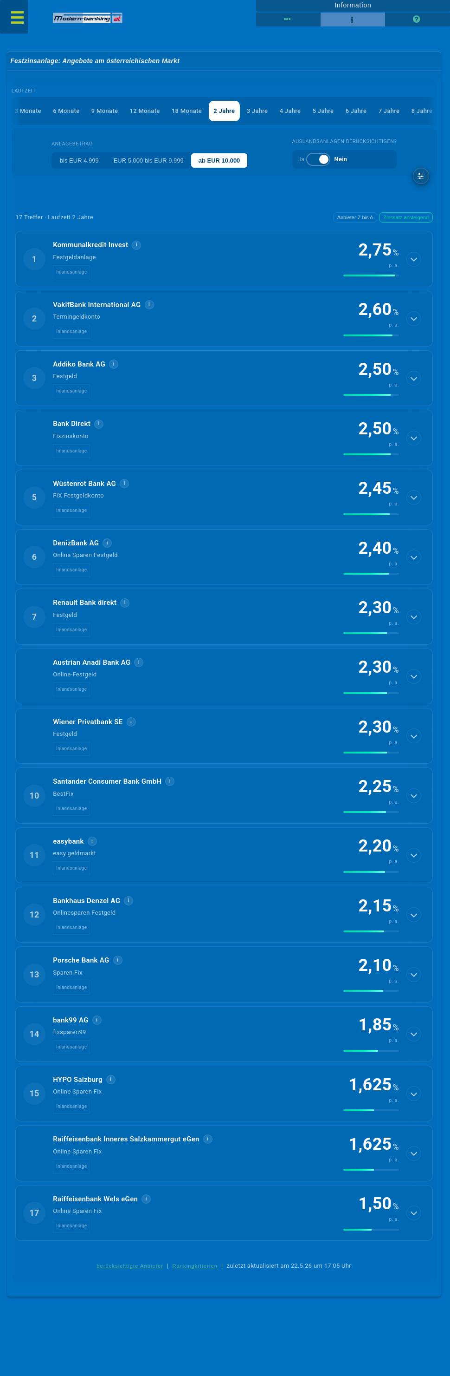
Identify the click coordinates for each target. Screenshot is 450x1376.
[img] (371, 275)
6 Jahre (356, 110)
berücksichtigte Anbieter (129, 1266)
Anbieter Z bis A (355, 217)
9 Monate (104, 110)
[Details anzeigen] (413, 259)
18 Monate (187, 110)
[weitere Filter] (421, 176)
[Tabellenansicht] (288, 19)
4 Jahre (290, 110)
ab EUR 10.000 (219, 160)
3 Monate (27, 110)
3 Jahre (257, 110)
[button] (224, 258)
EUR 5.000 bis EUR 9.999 (149, 160)
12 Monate (145, 110)
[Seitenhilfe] (417, 19)
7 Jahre (389, 110)
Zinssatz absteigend (406, 217)
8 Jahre (422, 110)
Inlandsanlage (71, 272)
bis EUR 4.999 (79, 160)
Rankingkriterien (195, 1266)
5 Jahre (323, 110)
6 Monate (66, 110)
